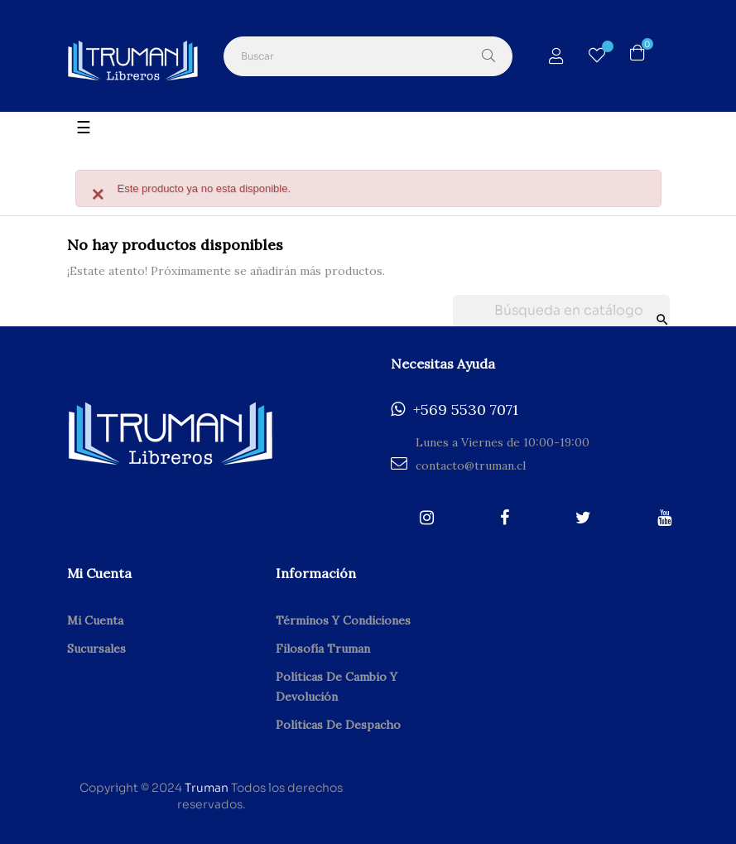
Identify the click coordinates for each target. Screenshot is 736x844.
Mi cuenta (95, 620)
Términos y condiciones (343, 620)
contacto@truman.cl (458, 464)
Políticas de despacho (338, 724)
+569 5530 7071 (454, 410)
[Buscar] (561, 310)
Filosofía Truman (323, 648)
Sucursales (96, 648)
